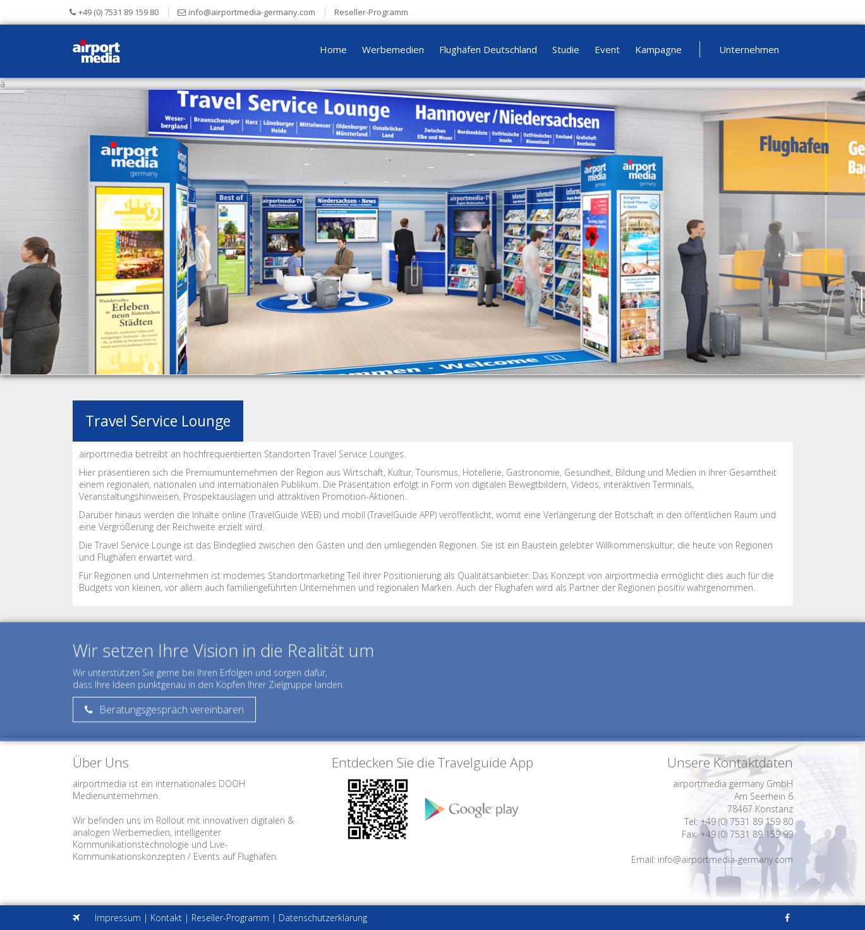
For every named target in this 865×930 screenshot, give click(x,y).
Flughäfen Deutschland (488, 49)
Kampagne (658, 49)
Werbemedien (393, 49)
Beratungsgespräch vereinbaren (164, 715)
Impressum (118, 918)
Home (333, 49)
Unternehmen (749, 49)
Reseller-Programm (371, 12)
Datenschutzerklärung (323, 918)
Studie (565, 49)
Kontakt (166, 918)
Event (607, 49)
